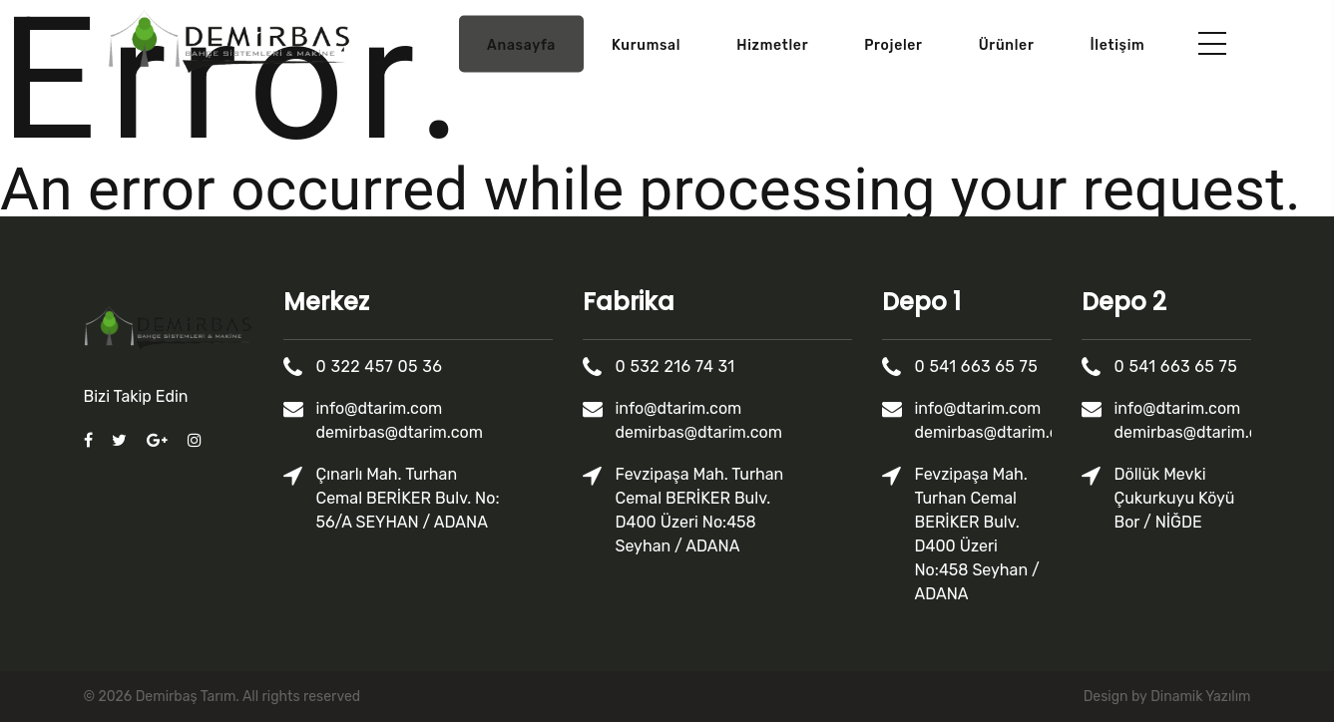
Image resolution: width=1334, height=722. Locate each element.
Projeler (893, 45)
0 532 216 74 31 (675, 366)
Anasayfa (521, 45)
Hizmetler (772, 45)
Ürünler (1007, 45)
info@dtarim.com (379, 408)
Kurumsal (646, 45)
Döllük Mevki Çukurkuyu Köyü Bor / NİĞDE (1174, 498)
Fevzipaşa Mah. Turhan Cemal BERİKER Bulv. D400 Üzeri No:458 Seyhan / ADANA (700, 510)
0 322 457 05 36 (379, 366)
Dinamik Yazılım (1200, 696)
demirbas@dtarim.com (399, 432)
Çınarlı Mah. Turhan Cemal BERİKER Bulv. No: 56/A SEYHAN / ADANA (408, 498)
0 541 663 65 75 (977, 366)
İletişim (1117, 45)
